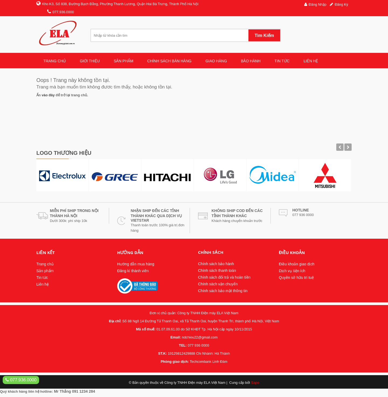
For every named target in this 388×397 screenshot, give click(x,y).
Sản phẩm (45, 271)
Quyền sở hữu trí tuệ (296, 277)
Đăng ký (341, 4)
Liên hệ (42, 284)
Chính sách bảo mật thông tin (222, 291)
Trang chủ (45, 264)
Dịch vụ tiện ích (292, 271)
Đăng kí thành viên (133, 271)
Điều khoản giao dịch (296, 264)
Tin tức (42, 277)
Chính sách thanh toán (217, 270)
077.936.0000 (20, 380)
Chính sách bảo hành (216, 264)
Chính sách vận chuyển (218, 284)
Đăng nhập (318, 4)
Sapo (255, 383)
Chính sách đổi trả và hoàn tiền (224, 277)
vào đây (48, 95)
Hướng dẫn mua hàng (135, 264)
